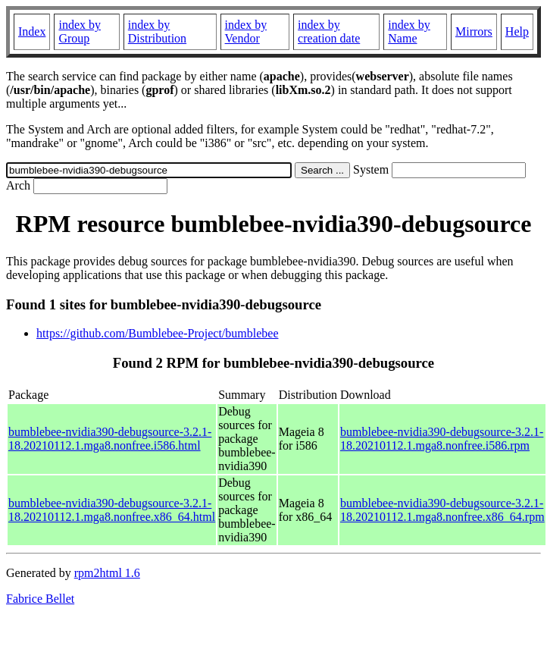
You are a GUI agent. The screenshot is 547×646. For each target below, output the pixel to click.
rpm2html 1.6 (107, 572)
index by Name (409, 31)
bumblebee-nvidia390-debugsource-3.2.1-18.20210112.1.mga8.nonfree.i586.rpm (441, 438)
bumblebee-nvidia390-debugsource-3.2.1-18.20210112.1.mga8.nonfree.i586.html (109, 438)
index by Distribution (157, 31)
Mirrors (473, 31)
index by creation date (329, 31)
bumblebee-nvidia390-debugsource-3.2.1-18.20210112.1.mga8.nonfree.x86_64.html (111, 510)
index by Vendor (246, 31)
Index (31, 31)
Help (517, 31)
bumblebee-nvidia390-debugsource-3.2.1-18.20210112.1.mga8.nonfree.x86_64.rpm (442, 510)
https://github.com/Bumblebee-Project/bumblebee (157, 333)
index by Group (79, 31)
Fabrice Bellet (40, 598)
